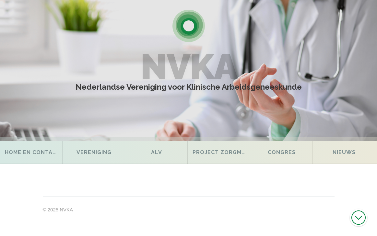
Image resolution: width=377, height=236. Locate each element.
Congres (282, 152)
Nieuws (344, 152)
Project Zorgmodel (221, 152)
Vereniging (94, 152)
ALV (156, 152)
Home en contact (32, 152)
